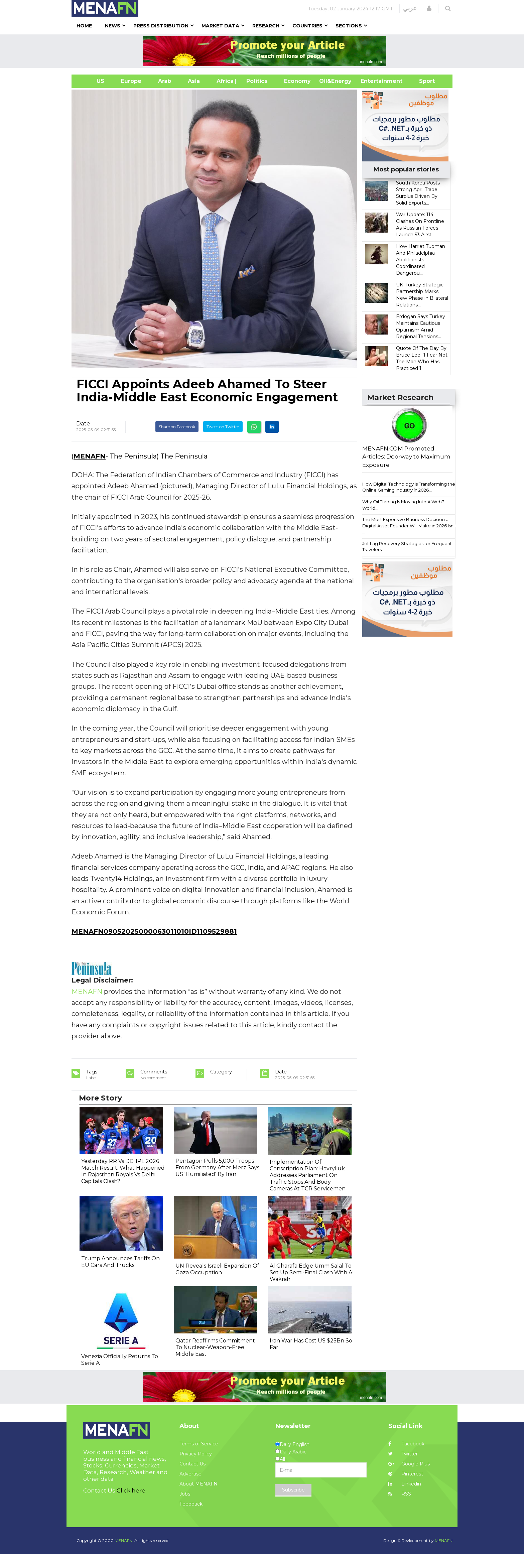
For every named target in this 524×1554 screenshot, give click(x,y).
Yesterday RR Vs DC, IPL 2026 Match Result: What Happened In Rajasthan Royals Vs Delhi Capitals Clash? (123, 1171)
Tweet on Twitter (223, 426)
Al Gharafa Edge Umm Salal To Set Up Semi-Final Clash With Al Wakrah (312, 1272)
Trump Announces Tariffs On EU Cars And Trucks (120, 1261)
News (112, 26)
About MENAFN (198, 1484)
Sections (349, 26)
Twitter (403, 1454)
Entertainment (371, 81)
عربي (410, 8)
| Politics (255, 81)
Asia (193, 81)
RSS (399, 1494)
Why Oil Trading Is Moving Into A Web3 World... (403, 505)
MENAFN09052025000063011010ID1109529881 (154, 931)
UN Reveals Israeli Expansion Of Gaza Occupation (217, 1269)
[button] (429, 8)
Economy (297, 81)
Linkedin (404, 1484)
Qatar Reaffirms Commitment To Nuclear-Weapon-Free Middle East (215, 1347)
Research (265, 26)
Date (83, 423)
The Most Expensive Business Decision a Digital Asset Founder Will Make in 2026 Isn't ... (409, 525)
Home (84, 26)
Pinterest (405, 1474)
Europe (131, 81)
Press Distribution (160, 26)
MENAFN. (124, 1540)
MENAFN (90, 456)
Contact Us (192, 1464)
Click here (131, 1490)
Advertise (190, 1474)
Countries (307, 26)
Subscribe (293, 1490)
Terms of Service (198, 1444)
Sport (423, 81)
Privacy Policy (195, 1454)
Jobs (184, 1494)
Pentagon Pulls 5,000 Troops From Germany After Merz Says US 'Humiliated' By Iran (217, 1167)
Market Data (220, 26)
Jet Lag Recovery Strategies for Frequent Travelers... (407, 546)
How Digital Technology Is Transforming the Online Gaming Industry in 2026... (408, 487)
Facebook (406, 1444)
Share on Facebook (177, 426)
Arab (164, 81)
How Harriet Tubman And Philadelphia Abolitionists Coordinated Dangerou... (420, 259)
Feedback (191, 1504)
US (92, 81)
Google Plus (409, 1464)
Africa (224, 81)
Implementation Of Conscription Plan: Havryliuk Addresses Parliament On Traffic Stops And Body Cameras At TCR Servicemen (308, 1175)
